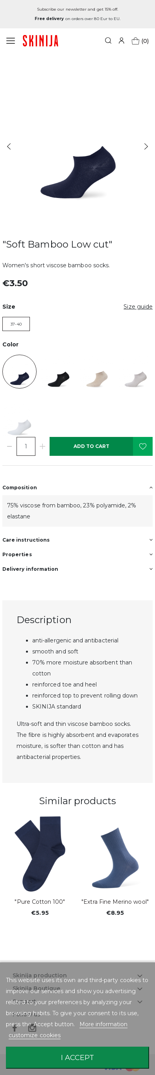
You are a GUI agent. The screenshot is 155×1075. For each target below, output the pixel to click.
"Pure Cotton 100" (40, 901)
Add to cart (91, 446)
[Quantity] (26, 446)
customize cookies (35, 1035)
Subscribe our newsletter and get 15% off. (77, 9)
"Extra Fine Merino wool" (114, 901)
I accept (77, 1057)
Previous (9, 146)
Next (146, 146)
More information (103, 1024)
